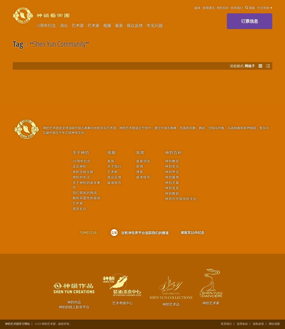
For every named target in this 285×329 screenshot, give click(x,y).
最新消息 (143, 161)
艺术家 (93, 25)
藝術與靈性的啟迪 (87, 198)
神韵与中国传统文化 (181, 199)
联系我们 (237, 8)
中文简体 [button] (264, 8)
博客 (139, 172)
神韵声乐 (172, 172)
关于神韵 (81, 153)
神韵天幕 (172, 182)
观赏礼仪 (80, 209)
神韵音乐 (172, 166)
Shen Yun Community (59, 45)
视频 (107, 25)
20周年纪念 (46, 25)
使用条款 (242, 323)
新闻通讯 (209, 8)
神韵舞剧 (172, 193)
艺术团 (78, 25)
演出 (64, 25)
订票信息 (249, 21)
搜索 (250, 8)
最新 (119, 25)
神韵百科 (223, 8)
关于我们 (114, 166)
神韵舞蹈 (172, 161)
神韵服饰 (172, 177)
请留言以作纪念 (192, 232)
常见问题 (155, 25)
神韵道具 (172, 188)
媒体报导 (114, 182)
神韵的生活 (81, 177)
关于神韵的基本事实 (87, 185)
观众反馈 (135, 25)
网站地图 (274, 323)
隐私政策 (258, 323)
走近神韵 (80, 166)
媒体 (197, 8)
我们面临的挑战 (85, 192)
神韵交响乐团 (83, 172)
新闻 (140, 153)
